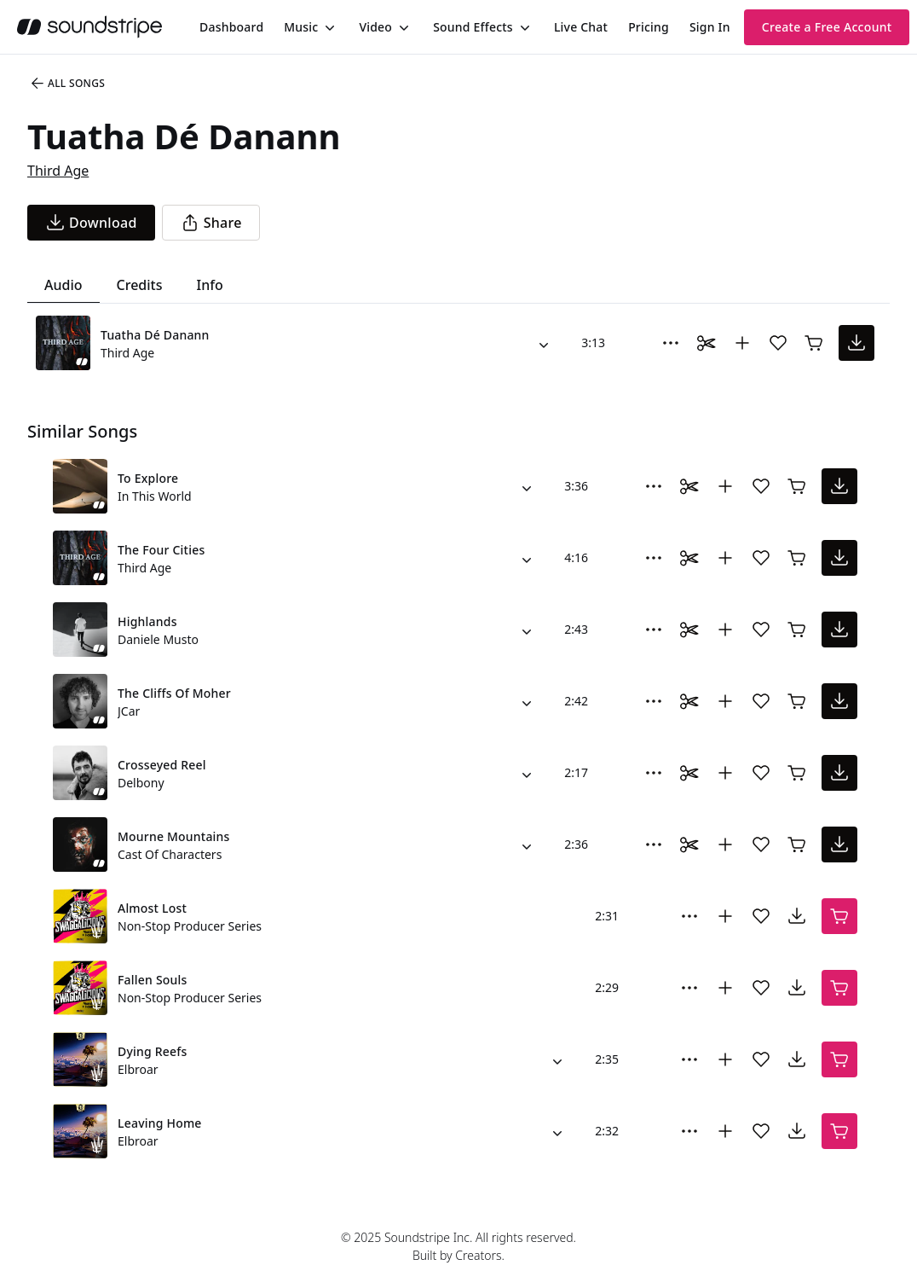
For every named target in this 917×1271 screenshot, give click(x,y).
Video (375, 27)
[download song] (91, 223)
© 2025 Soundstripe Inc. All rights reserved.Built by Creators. (458, 1246)
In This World (155, 496)
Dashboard (231, 27)
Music (301, 27)
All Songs (67, 83)
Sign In (709, 27)
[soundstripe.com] (89, 27)
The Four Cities (161, 550)
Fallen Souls (152, 980)
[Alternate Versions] (543, 343)
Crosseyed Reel (162, 765)
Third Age (58, 170)
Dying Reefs (152, 1051)
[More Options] (671, 343)
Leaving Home (160, 1123)
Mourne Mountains (174, 836)
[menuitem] (231, 27)
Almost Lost (152, 908)
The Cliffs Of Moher (174, 693)
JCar (129, 711)
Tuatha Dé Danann (155, 335)
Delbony (141, 783)
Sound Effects (473, 27)
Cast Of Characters (170, 854)
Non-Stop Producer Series (190, 926)
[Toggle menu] (328, 27)
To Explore (148, 478)
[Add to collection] (742, 343)
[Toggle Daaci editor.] (706, 343)
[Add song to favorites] (778, 343)
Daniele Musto (158, 639)
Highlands (147, 621)
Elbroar (138, 1069)
